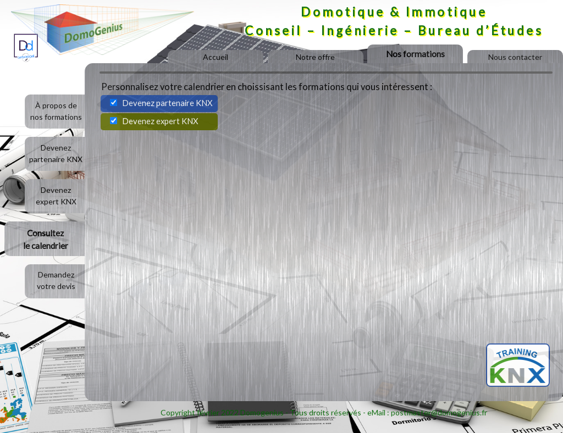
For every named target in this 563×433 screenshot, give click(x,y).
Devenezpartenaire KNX (55, 153)
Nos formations (415, 54)
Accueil (215, 57)
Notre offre (315, 57)
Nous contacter (515, 57)
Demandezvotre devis (56, 280)
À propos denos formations (56, 111)
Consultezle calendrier (45, 239)
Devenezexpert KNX (56, 195)
